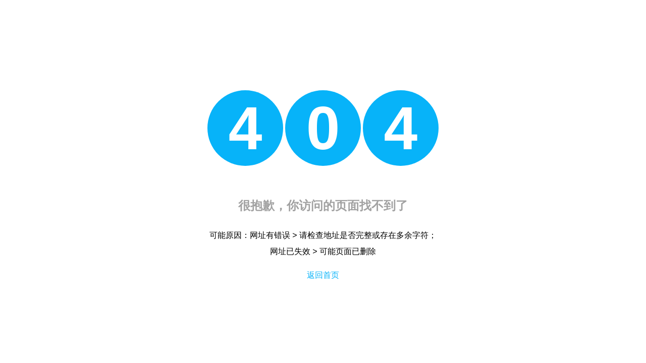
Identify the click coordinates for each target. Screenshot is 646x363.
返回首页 (323, 275)
